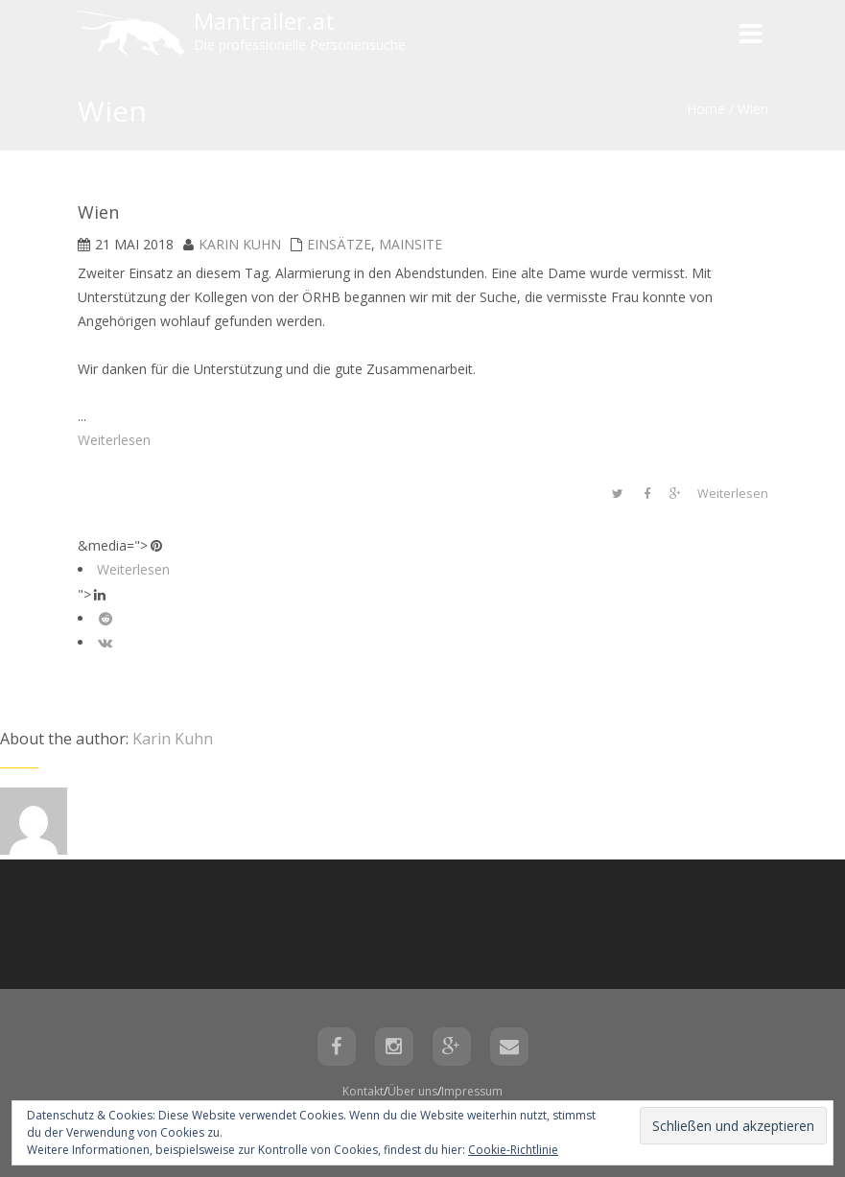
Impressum (472, 1091)
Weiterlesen (114, 440)
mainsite (410, 244)
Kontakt (363, 1091)
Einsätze (339, 244)
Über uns (412, 1091)
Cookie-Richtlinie (513, 1150)
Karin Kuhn (240, 244)
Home (706, 109)
